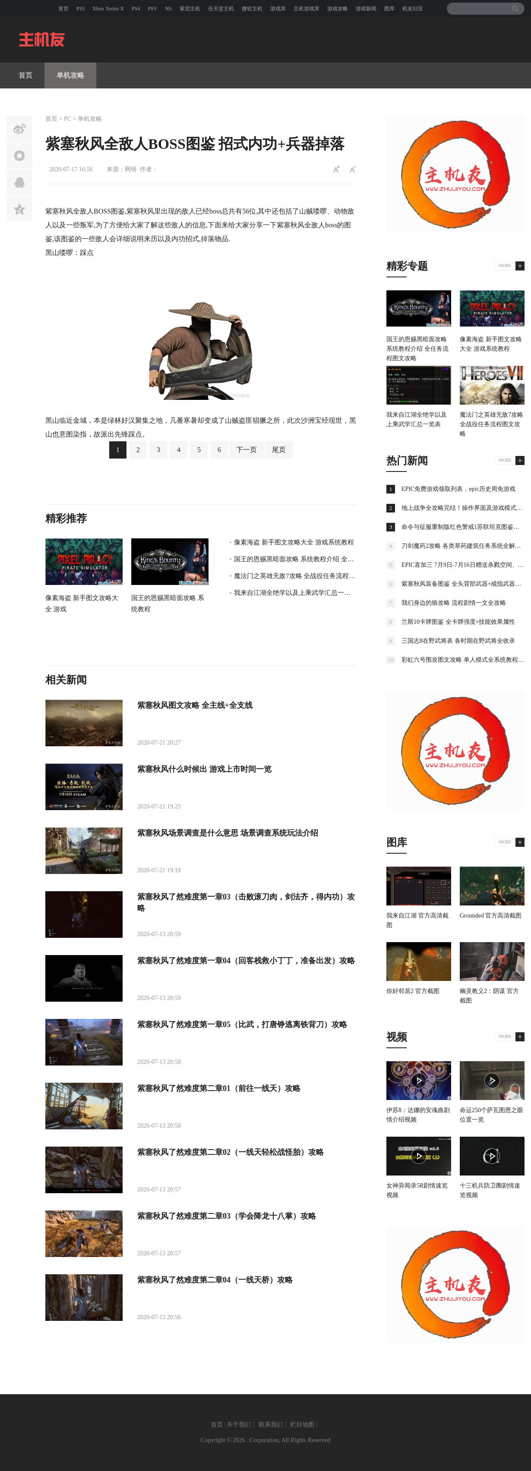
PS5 (80, 9)
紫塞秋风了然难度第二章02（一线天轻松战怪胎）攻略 (230, 1152)
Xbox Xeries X (108, 9)
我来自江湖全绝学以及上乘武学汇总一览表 (295, 592)
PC (67, 119)
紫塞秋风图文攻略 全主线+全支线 (195, 705)
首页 (63, 9)
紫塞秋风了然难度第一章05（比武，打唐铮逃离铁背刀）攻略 (242, 1024)
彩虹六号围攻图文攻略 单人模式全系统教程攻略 (465, 660)
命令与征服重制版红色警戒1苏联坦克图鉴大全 (463, 527)
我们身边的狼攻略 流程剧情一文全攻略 (453, 603)
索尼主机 (190, 9)
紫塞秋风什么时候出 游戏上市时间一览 (204, 769)
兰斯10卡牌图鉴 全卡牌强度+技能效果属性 (458, 622)
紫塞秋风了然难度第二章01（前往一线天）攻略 (218, 1088)
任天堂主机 (221, 9)
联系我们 (271, 1424)
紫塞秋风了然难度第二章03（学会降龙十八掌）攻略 (226, 1216)
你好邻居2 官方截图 (412, 991)
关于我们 (239, 1424)
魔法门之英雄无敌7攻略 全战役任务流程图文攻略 (304, 575)
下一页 (246, 449)
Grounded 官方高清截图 (491, 915)
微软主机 (252, 9)
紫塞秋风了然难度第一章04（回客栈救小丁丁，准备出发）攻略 (246, 960)
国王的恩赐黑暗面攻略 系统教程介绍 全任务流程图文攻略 (316, 559)
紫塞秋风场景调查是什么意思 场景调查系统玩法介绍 (227, 833)
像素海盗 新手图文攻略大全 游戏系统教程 (294, 542)
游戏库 (278, 9)
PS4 (136, 9)
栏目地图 (302, 1424)
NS (168, 9)
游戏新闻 (366, 9)
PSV (152, 9)
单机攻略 (70, 75)
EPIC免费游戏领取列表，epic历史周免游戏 (458, 489)
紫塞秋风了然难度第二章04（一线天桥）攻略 (215, 1280)
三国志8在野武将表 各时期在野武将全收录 (458, 641)
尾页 (279, 449)
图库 (389, 9)
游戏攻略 (337, 9)
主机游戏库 (306, 9)
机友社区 (412, 9)
